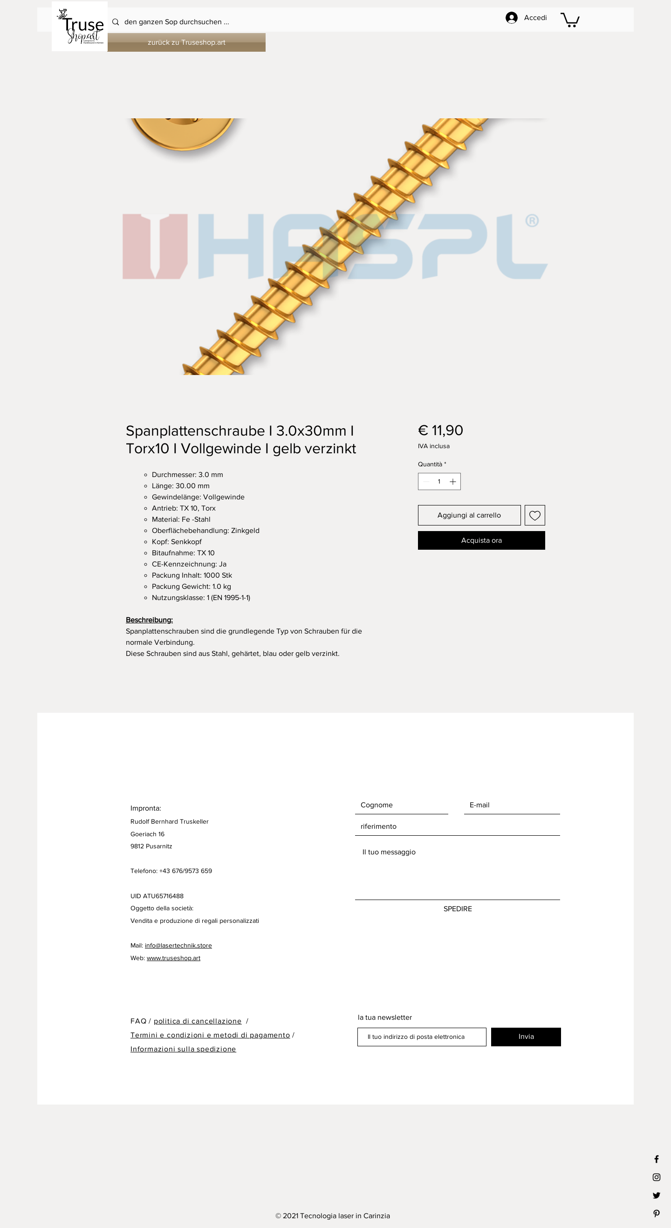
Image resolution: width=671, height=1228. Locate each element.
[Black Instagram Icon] (656, 1177)
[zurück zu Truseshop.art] (186, 42)
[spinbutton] (439, 481)
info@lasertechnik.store (178, 945)
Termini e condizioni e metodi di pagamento (210, 1035)
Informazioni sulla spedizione (183, 1049)
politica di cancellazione (198, 1021)
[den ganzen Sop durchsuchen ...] (310, 22)
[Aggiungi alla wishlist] (535, 515)
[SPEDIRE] (457, 909)
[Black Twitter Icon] (656, 1195)
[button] (570, 19)
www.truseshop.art (173, 958)
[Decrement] (425, 481)
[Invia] (526, 1037)
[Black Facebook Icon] (656, 1159)
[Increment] (453, 481)
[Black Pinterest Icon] (656, 1213)
